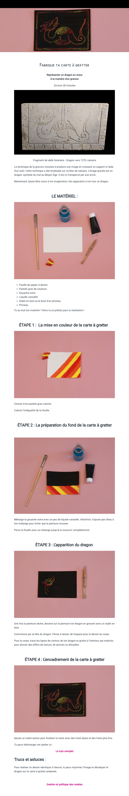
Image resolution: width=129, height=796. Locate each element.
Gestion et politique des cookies (64, 784)
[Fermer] (4, 4)
